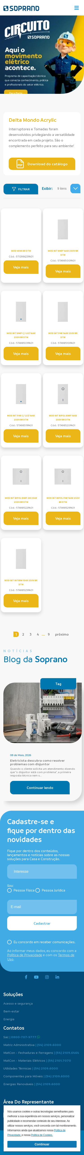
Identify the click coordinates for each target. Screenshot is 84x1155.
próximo (62, 634)
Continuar (41, 1144)
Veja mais (21, 267)
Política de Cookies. (42, 1135)
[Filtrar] (20, 189)
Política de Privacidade (24, 955)
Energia (8, 1019)
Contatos (13, 1028)
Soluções (13, 994)
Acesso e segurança (18, 1003)
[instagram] (47, 977)
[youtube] (36, 977)
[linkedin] (57, 977)
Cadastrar (42, 923)
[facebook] (26, 977)
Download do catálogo (42, 163)
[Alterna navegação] (77, 8)
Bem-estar (11, 1011)
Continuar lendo (40, 787)
